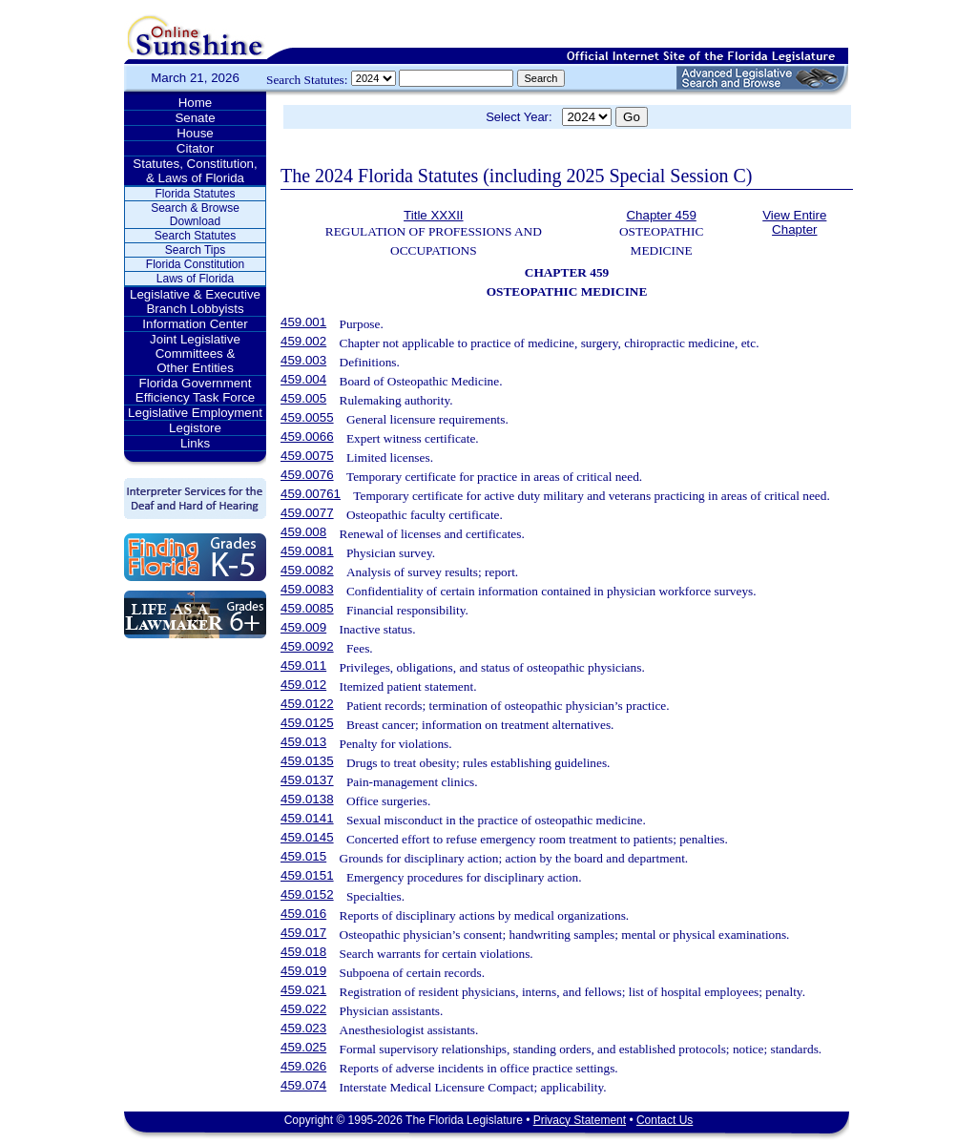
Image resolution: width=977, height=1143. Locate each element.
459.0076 (307, 475)
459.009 (303, 627)
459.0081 (307, 551)
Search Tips (195, 250)
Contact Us (664, 1120)
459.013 (303, 742)
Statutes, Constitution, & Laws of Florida (195, 170)
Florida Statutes (195, 193)
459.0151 (307, 875)
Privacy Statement (579, 1120)
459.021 (303, 990)
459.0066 (307, 436)
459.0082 (307, 570)
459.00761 (311, 494)
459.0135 (307, 761)
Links (195, 443)
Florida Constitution (195, 264)
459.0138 (307, 799)
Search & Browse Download (195, 214)
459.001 (303, 322)
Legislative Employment (195, 412)
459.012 (303, 684)
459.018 (303, 952)
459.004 (303, 379)
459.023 (303, 1028)
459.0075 (307, 455)
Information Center (194, 324)
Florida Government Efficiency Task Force (195, 390)
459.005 (303, 398)
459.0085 (307, 608)
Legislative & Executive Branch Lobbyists (195, 301)
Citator (195, 148)
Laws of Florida (195, 278)
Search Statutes (195, 235)
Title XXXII (433, 215)
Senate (195, 118)
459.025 (303, 1047)
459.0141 (307, 818)
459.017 (303, 932)
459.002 (303, 341)
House (195, 133)
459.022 (303, 1009)
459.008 (303, 532)
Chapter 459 (661, 215)
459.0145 (307, 837)
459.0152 (307, 894)
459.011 (303, 665)
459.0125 (307, 723)
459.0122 (307, 703)
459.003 (303, 360)
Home (195, 102)
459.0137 (307, 780)
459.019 (303, 971)
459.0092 (307, 646)
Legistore (195, 428)
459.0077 (307, 513)
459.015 (303, 856)
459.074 (303, 1085)
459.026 (303, 1066)
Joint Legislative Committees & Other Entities (195, 353)
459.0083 (307, 589)
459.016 (303, 913)
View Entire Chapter (794, 222)
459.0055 (307, 417)
